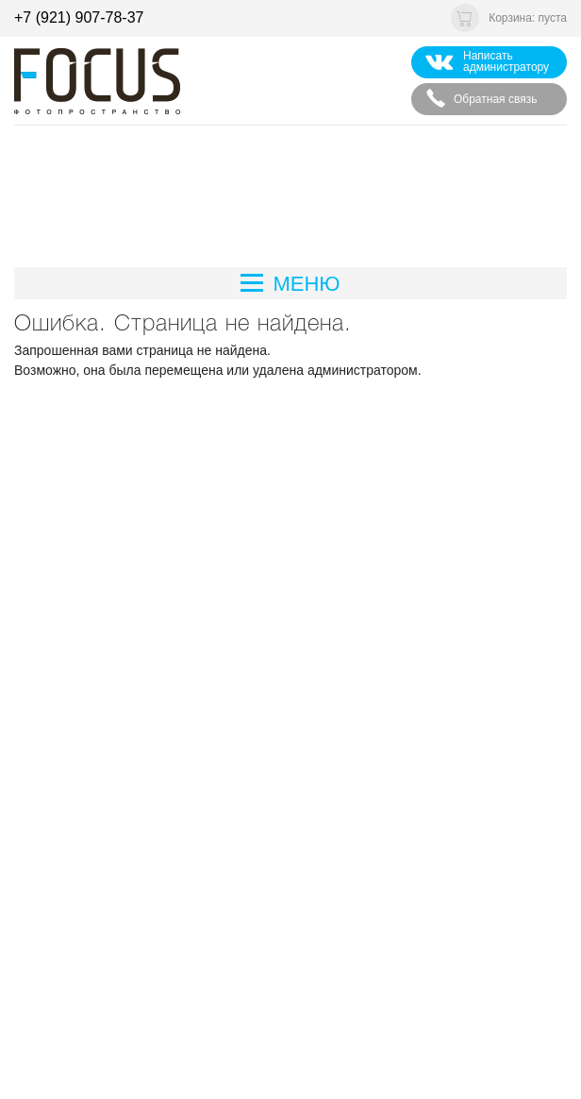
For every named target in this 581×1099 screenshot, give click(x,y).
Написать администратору (487, 61)
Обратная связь (481, 98)
